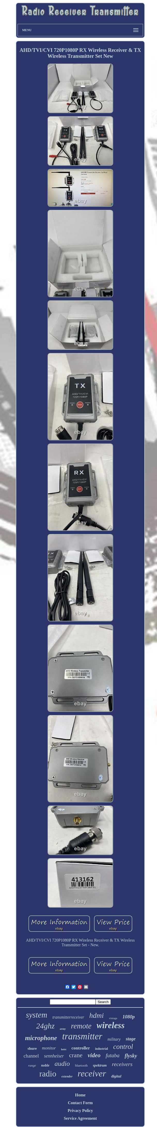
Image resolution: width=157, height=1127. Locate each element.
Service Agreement (80, 1118)
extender (67, 1076)
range (32, 1065)
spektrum (100, 1065)
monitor (49, 1048)
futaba (113, 1055)
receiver (92, 1073)
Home (80, 1095)
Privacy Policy (80, 1110)
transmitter (82, 1036)
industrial (101, 1049)
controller (81, 1048)
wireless (110, 1025)
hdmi (96, 1015)
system (36, 1014)
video (94, 1055)
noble (45, 1065)
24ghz (45, 1025)
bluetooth (81, 1065)
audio (62, 1063)
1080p (128, 1016)
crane (75, 1055)
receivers (122, 1064)
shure (32, 1048)
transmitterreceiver (68, 1017)
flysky (131, 1056)
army (63, 1028)
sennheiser (54, 1056)
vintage (113, 1018)
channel (31, 1056)
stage (131, 1038)
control (123, 1047)
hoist (63, 1049)
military (114, 1039)
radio (47, 1073)
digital (116, 1076)
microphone (41, 1037)
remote (81, 1026)
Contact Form (80, 1103)
